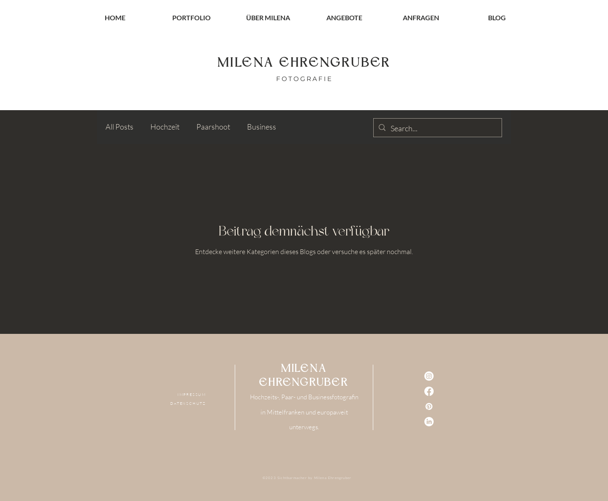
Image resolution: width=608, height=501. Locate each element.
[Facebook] (429, 391)
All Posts (119, 126)
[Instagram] (429, 376)
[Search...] (437, 129)
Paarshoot (213, 126)
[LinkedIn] (429, 421)
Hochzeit (164, 126)
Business (261, 126)
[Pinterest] (429, 406)
